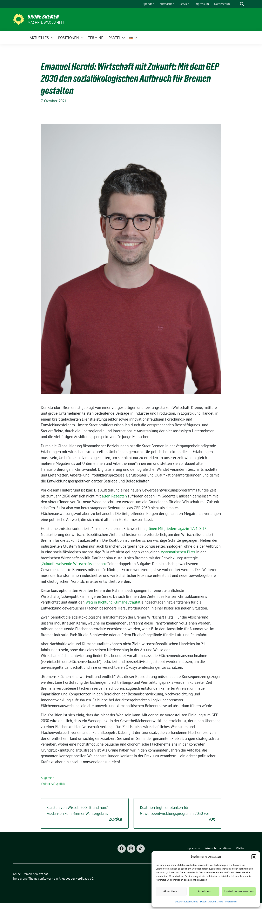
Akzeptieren (171, 891)
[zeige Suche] (242, 4)
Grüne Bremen (43, 17)
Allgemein (47, 778)
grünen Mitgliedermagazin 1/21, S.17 (176, 528)
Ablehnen (204, 891)
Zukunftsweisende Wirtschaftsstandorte (74, 563)
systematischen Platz (178, 551)
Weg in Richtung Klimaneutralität (113, 602)
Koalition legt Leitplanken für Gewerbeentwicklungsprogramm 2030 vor (177, 813)
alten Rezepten (114, 496)
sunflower (44, 878)
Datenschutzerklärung (186, 901)
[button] (254, 857)
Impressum (231, 901)
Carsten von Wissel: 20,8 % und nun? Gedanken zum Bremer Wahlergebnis (84, 813)
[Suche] (236, 4)
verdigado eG (84, 878)
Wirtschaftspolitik (53, 784)
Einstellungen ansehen (239, 891)
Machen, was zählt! (46, 22)
